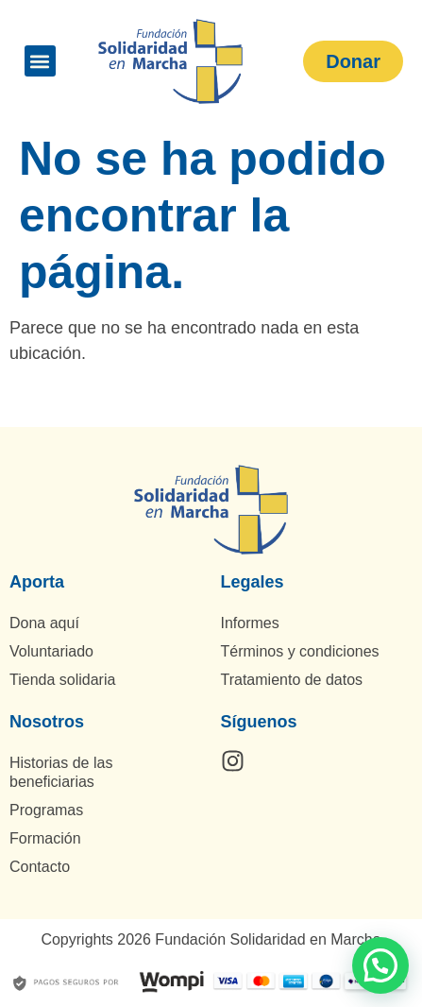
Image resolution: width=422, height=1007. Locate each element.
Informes (250, 623)
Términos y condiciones (300, 651)
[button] (40, 61)
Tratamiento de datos (292, 680)
